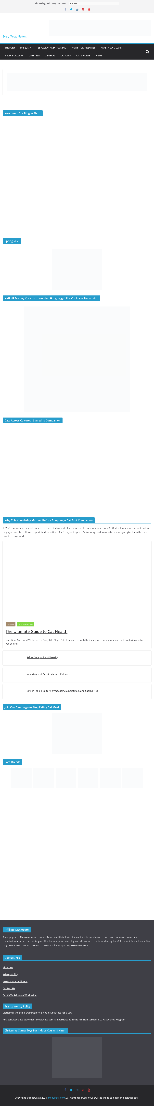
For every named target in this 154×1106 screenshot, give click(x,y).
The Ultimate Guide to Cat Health (36, 631)
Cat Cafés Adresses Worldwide (20, 995)
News (99, 55)
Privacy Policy (10, 974)
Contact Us (9, 988)
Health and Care (111, 47)
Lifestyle (34, 55)
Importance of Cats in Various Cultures (48, 674)
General (50, 55)
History (10, 47)
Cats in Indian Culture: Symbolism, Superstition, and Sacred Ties (62, 690)
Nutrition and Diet (83, 47)
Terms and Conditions (15, 981)
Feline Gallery (14, 55)
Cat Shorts (83, 55)
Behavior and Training (52, 47)
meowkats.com (56, 1097)
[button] (30, 47)
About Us (8, 967)
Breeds (24, 47)
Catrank (66, 55)
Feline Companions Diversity (42, 657)
